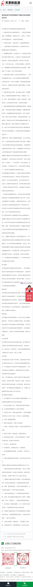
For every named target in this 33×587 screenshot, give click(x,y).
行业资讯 (17, 10)
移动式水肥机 (25, 572)
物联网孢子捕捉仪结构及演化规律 (15, 536)
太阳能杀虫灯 (17, 572)
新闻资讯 (10, 10)
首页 (4, 10)
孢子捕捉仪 (13, 575)
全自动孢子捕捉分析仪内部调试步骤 (16, 534)
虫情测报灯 (10, 572)
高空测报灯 (6, 575)
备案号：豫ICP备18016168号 (24, 579)
